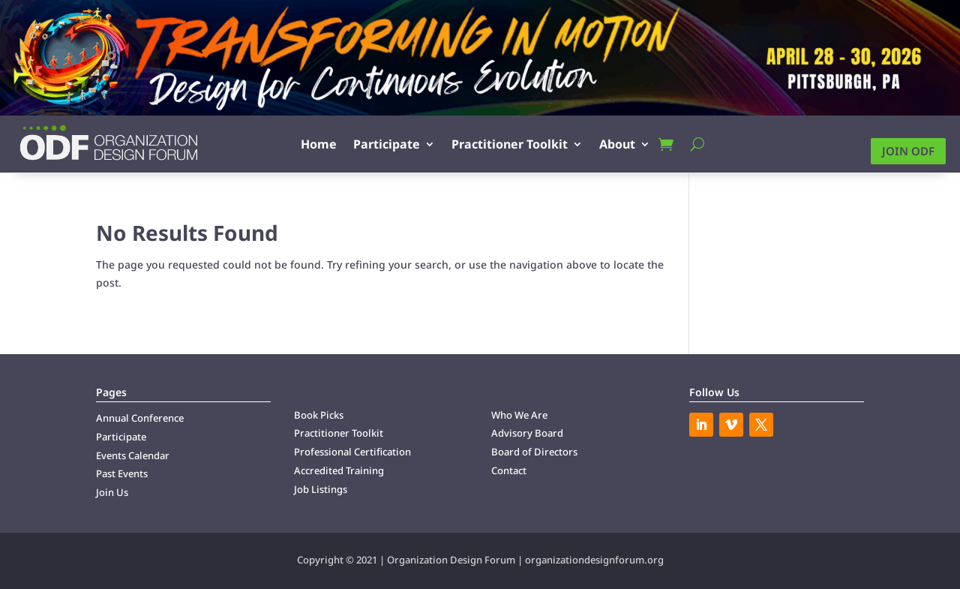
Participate (386, 144)
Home (319, 144)
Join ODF (908, 150)
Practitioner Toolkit (510, 144)
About (617, 144)
